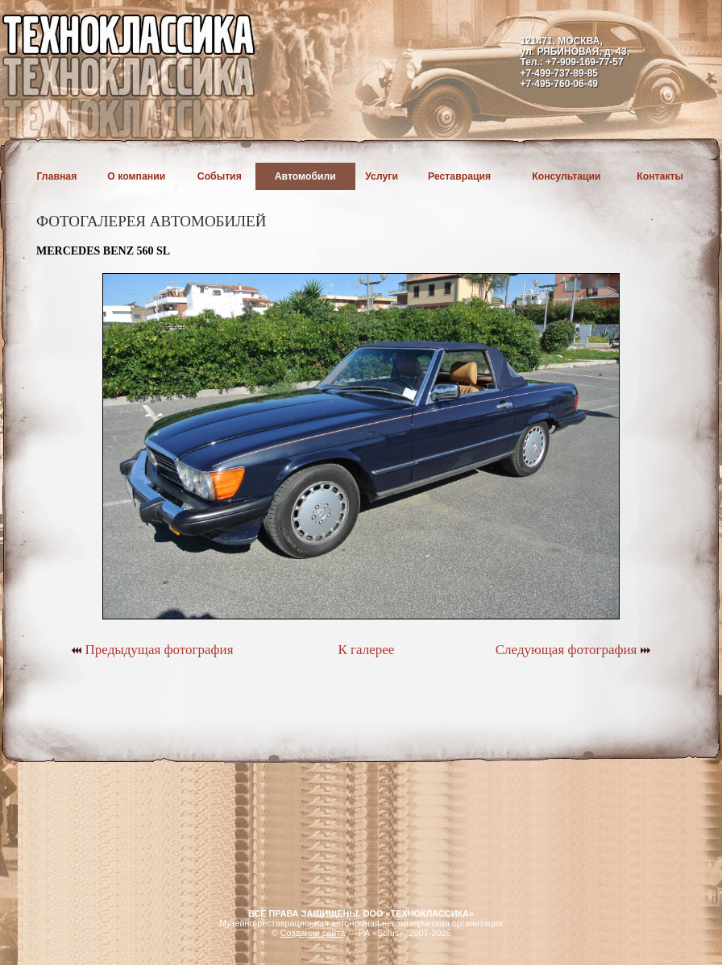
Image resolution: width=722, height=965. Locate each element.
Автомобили (305, 176)
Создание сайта (313, 933)
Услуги (381, 176)
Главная (57, 176)
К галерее (366, 649)
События (219, 176)
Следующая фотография (573, 649)
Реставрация (459, 176)
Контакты (660, 176)
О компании (136, 176)
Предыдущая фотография (152, 649)
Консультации (566, 176)
